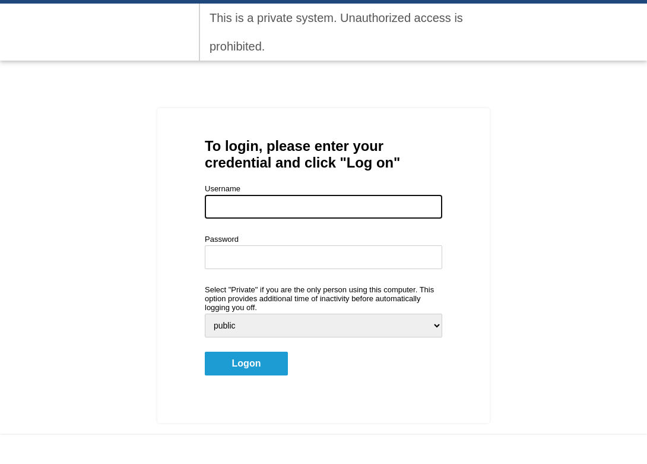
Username (222, 188)
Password (222, 239)
